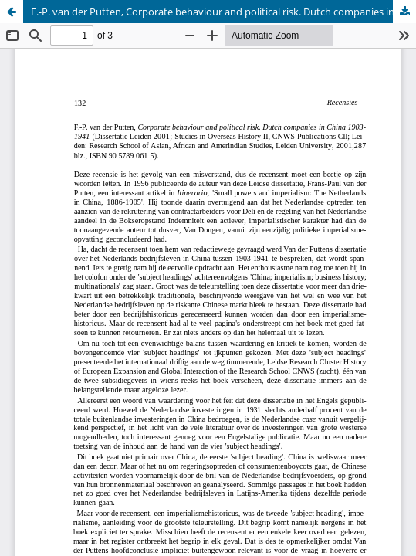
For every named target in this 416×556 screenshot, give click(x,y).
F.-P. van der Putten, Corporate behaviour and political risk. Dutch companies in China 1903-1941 (223, 12)
